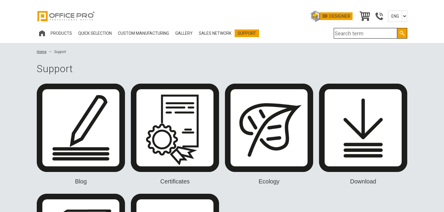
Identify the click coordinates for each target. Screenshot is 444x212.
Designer (336, 16)
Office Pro (66, 16)
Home (41, 52)
